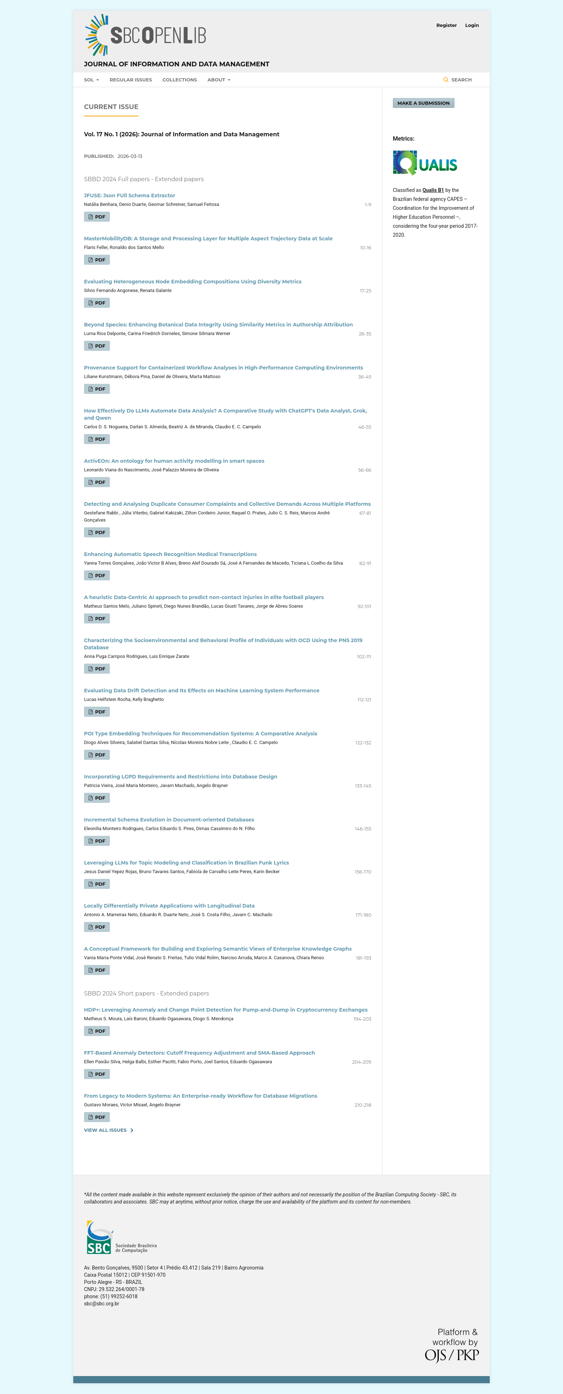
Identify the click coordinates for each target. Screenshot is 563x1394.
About (217, 80)
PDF (99, 217)
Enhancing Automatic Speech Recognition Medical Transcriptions (170, 554)
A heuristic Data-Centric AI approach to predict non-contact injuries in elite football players (204, 597)
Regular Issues (131, 80)
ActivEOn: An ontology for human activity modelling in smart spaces (174, 461)
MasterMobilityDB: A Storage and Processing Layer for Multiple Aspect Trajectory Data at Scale (208, 238)
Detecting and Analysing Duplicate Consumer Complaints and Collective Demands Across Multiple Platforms (227, 504)
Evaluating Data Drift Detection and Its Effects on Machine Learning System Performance (202, 690)
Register (447, 25)
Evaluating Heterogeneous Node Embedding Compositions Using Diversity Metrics (193, 281)
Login (472, 25)
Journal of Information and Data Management (176, 64)
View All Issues (105, 1130)
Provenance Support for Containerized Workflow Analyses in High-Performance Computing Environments (223, 367)
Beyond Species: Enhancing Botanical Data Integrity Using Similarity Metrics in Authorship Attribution (218, 324)
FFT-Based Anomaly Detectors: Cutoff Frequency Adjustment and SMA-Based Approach (199, 1053)
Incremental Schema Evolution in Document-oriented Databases (169, 819)
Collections (180, 80)
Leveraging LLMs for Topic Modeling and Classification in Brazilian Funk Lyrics (186, 863)
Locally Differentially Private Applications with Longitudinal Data (169, 906)
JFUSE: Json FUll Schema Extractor (129, 195)
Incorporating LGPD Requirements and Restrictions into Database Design (181, 776)
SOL (89, 80)
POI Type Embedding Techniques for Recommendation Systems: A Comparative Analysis (200, 733)
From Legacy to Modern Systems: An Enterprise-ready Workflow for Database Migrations (200, 1096)
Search (461, 80)
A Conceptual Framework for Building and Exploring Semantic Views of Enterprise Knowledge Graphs (218, 949)
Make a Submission (423, 103)
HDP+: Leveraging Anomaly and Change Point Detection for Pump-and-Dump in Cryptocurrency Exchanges (226, 1010)
